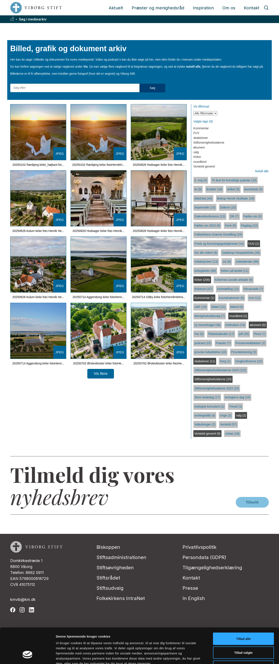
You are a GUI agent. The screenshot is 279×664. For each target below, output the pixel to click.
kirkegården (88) (205, 270)
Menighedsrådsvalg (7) (209, 316)
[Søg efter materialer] (75, 88)
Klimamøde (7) (253, 289)
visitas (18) (232, 433)
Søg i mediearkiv (32, 19)
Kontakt (251, 7)
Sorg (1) (225, 361)
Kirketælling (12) (228, 289)
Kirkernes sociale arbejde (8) (234, 279)
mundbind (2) (238, 316)
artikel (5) (233, 189)
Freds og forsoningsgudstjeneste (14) (219, 243)
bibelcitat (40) (203, 198)
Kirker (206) (202, 279)
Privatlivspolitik (199, 547)
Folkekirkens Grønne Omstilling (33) (218, 234)
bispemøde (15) (204, 207)
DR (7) (234, 216)
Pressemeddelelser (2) (250, 343)
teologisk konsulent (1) (209, 406)
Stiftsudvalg (110, 588)
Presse (190, 588)
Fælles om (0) (252, 216)
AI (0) (198, 189)
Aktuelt (116, 7)
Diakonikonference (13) (209, 216)
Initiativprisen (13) (206, 261)
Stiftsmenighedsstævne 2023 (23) (216, 388)
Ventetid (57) (228, 424)
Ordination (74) (235, 325)
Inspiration (203, 7)
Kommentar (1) (204, 298)
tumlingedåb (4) (204, 415)
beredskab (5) (253, 189)
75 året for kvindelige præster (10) (234, 180)
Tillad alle (243, 608)
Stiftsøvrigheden (115, 567)
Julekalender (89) (247, 261)
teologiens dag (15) (237, 397)
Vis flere (101, 373)
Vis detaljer (221, 655)
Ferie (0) (230, 225)
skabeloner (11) (204, 361)
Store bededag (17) (207, 397)
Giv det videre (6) (205, 252)
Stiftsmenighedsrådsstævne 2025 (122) (220, 370)
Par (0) (199, 334)
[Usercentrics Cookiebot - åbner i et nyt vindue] (27, 655)
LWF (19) (200, 307)
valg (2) (241, 415)
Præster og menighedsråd (158, 7)
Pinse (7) (260, 334)
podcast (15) (202, 343)
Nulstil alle (262, 171)
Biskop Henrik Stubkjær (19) (235, 198)
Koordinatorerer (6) (231, 298)
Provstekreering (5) (243, 352)
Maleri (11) (218, 307)
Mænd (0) (236, 307)
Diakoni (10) (228, 207)
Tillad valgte (243, 622)
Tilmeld (252, 502)
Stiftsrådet (108, 577)
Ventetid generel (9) (207, 433)
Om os (228, 7)
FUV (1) (254, 243)
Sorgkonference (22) (248, 361)
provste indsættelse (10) (210, 352)
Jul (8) (227, 261)
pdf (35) (244, 334)
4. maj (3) (200, 180)
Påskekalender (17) (221, 334)
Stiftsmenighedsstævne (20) (213, 379)
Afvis (243, 636)
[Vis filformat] (205, 113)
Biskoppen (108, 547)
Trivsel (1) (235, 406)
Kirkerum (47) (203, 289)
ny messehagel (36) (207, 325)
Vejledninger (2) (204, 424)
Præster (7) (223, 343)
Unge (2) (225, 415)
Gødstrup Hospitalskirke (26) (241, 252)
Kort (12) (254, 298)
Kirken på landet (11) (235, 270)
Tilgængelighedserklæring (212, 567)
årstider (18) (214, 189)
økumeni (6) (258, 325)
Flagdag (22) (249, 225)
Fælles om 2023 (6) (207, 225)
